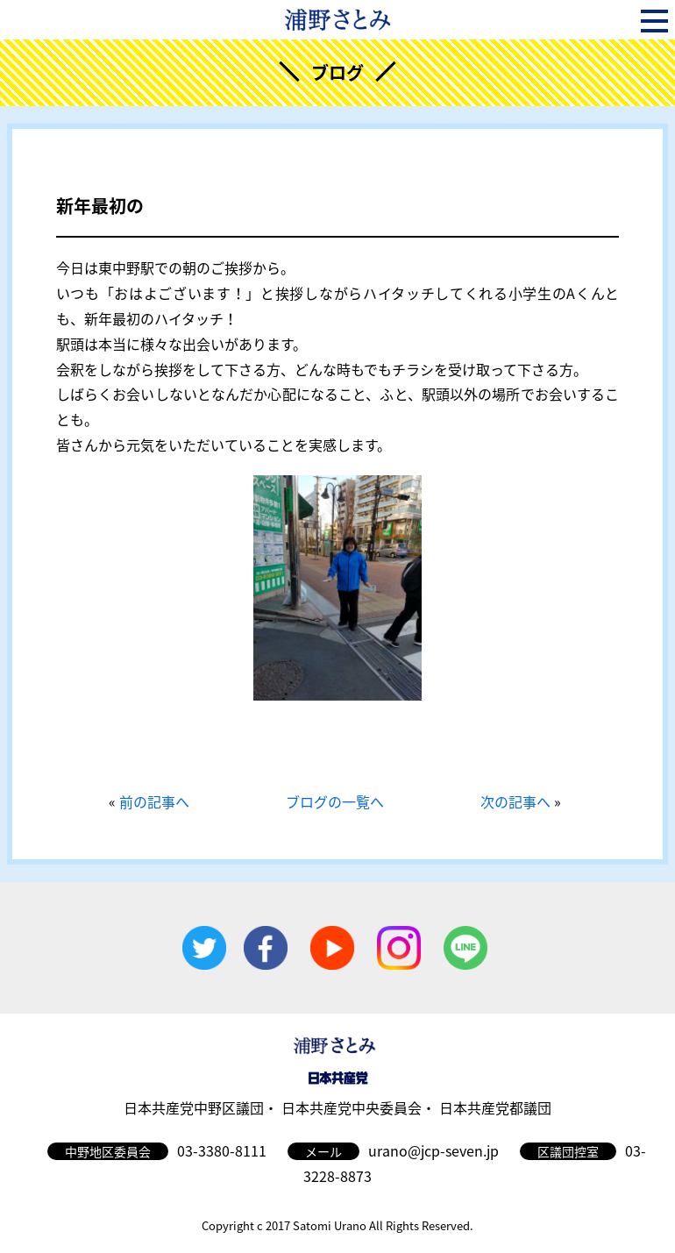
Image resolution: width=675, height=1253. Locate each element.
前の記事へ (154, 801)
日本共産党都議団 (495, 1107)
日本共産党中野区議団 (194, 1107)
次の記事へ (515, 801)
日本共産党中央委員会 (351, 1107)
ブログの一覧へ (335, 801)
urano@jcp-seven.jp (433, 1150)
